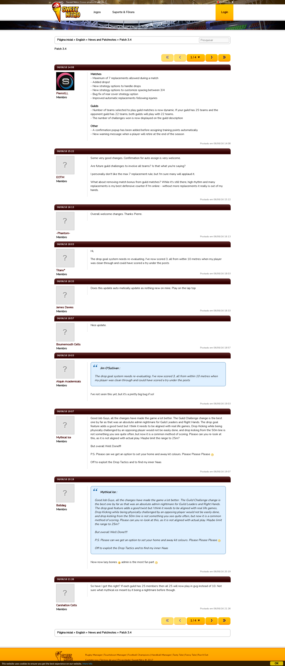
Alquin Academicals (68, 382)
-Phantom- (63, 233)
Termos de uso (108, 660)
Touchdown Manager (115, 655)
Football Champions (139, 655)
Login (224, 12)
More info (87, 664)
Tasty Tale (178, 655)
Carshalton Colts (66, 605)
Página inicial (65, 40)
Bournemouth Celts (68, 344)
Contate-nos (92, 660)
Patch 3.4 (125, 40)
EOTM (60, 177)
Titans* (60, 270)
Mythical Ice (63, 437)
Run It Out (203, 655)
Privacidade (124, 660)
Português (223, 2)
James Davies (64, 307)
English (80, 40)
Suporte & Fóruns (123, 12)
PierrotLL (62, 93)
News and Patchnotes (102, 40)
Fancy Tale (190, 655)
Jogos (97, 12)
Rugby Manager (93, 655)
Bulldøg (61, 505)
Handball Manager (161, 655)
